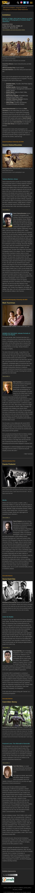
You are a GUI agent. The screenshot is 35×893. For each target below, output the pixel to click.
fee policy (15, 889)
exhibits (20, 889)
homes (5, 887)
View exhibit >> (6, 209)
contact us (10, 887)
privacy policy (27, 887)
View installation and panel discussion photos (13, 29)
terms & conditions (18, 887)
